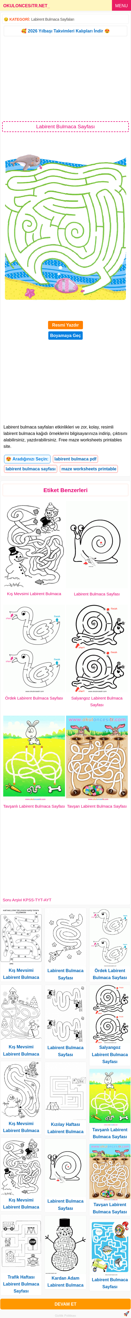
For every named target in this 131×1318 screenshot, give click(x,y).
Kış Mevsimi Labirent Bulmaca (34, 593)
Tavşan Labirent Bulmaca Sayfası (97, 806)
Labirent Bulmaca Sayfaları (52, 19)
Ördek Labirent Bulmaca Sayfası (34, 698)
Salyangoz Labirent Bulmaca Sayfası (110, 1054)
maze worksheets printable (89, 469)
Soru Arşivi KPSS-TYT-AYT (27, 900)
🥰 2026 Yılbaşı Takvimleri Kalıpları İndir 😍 (65, 31)
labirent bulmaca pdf (75, 459)
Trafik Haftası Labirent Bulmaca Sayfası (21, 1284)
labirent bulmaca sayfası (31, 469)
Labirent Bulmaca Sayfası (97, 594)
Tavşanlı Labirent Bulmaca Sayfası (34, 806)
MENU (121, 5)
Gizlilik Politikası (65, 1315)
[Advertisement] (65, 78)
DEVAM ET (65, 1304)
